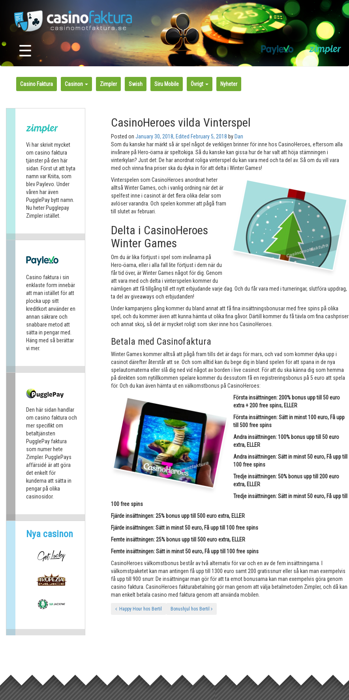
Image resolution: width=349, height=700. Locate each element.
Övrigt (199, 84)
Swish (136, 84)
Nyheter (228, 84)
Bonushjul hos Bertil (191, 609)
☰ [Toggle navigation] (25, 51)
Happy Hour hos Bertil (138, 609)
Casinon (76, 84)
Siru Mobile (166, 84)
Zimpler (108, 84)
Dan (239, 136)
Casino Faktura (36, 84)
